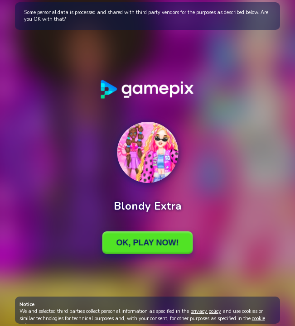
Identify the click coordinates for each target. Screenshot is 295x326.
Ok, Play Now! (147, 242)
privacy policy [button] (205, 311)
